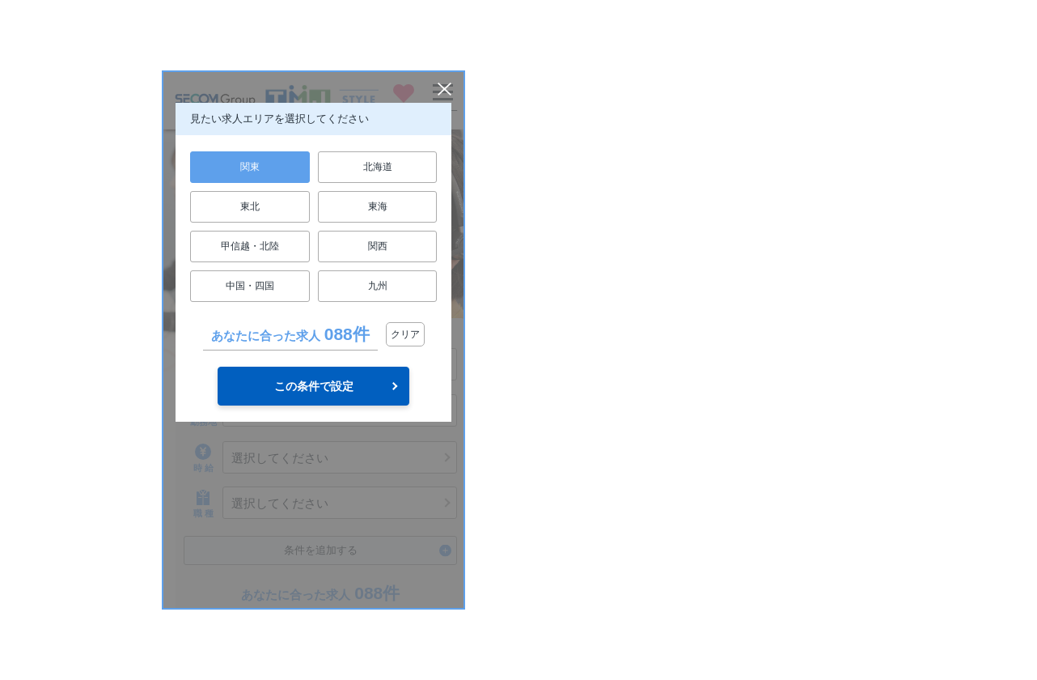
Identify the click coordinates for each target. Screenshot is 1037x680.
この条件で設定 (313, 386)
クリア (405, 334)
